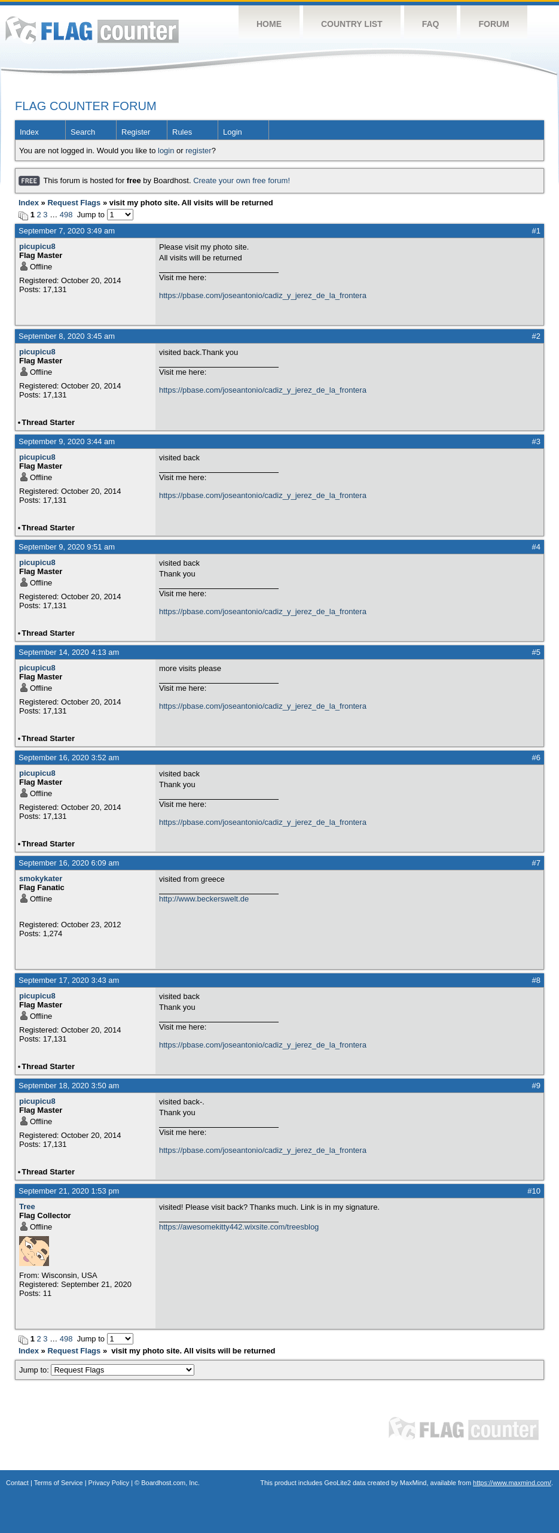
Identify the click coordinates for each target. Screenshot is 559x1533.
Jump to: (106, 1370)
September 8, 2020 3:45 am (67, 336)
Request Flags (73, 202)
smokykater (40, 878)
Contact (17, 1482)
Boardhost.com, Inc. (170, 1482)
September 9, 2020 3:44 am (67, 441)
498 (66, 214)
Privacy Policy (108, 1482)
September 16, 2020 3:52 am (69, 757)
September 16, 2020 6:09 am (69, 862)
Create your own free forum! (241, 180)
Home (269, 24)
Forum (493, 24)
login (166, 150)
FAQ (430, 24)
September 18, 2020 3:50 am (69, 1085)
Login (232, 132)
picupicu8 (37, 246)
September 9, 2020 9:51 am (67, 546)
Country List (352, 24)
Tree (27, 1206)
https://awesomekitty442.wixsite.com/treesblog (239, 1226)
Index (29, 132)
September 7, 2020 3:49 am (67, 230)
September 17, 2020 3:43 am (69, 980)
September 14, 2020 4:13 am (69, 652)
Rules (182, 132)
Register (135, 132)
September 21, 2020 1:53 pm (69, 1190)
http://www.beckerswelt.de (204, 898)
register (198, 150)
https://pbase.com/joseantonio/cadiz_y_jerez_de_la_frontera (262, 295)
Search (83, 132)
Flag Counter (92, 29)
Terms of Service (58, 1482)
